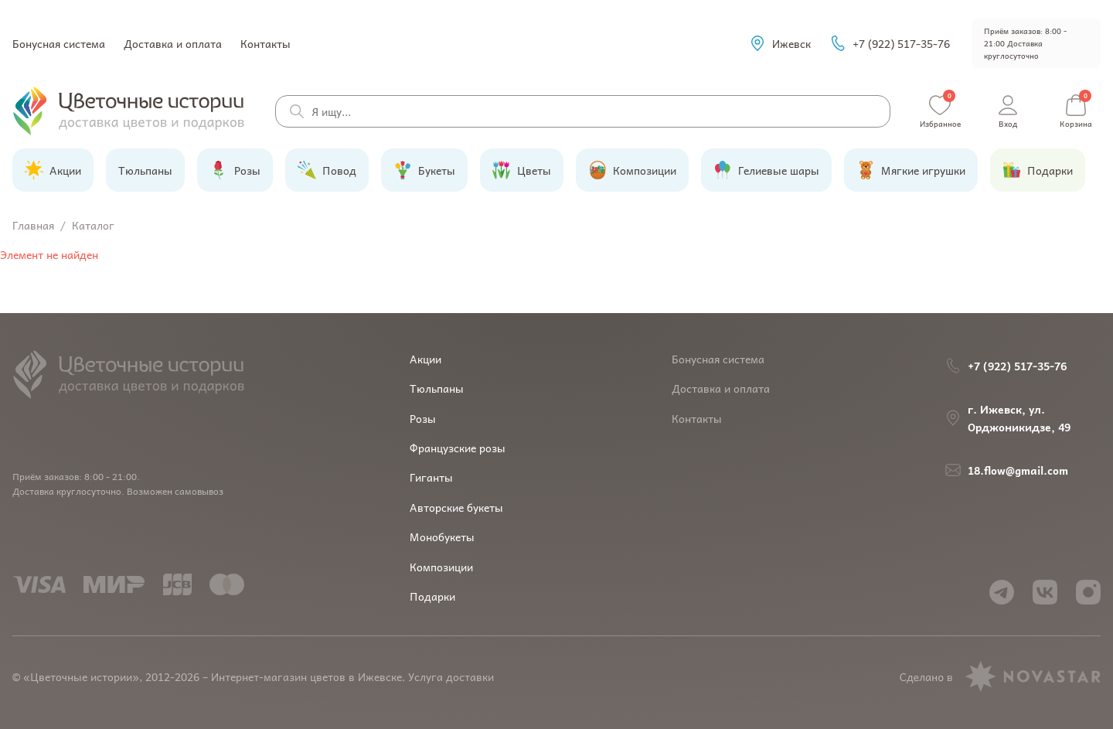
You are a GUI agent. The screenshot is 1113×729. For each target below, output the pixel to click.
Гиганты (431, 476)
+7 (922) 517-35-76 (889, 43)
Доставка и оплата (173, 43)
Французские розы (457, 447)
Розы (423, 418)
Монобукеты (442, 536)
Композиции (441, 566)
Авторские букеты (456, 507)
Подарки (432, 596)
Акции (425, 358)
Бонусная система (58, 43)
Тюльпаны (437, 388)
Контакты (265, 43)
